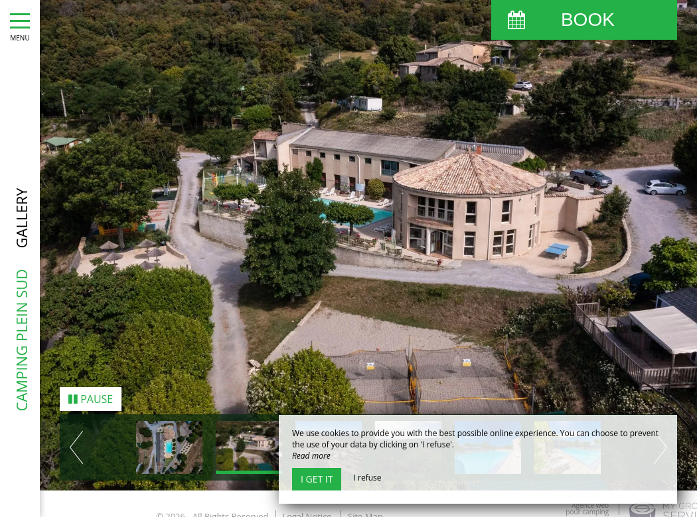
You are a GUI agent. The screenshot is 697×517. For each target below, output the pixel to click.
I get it (317, 479)
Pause (90, 396)
